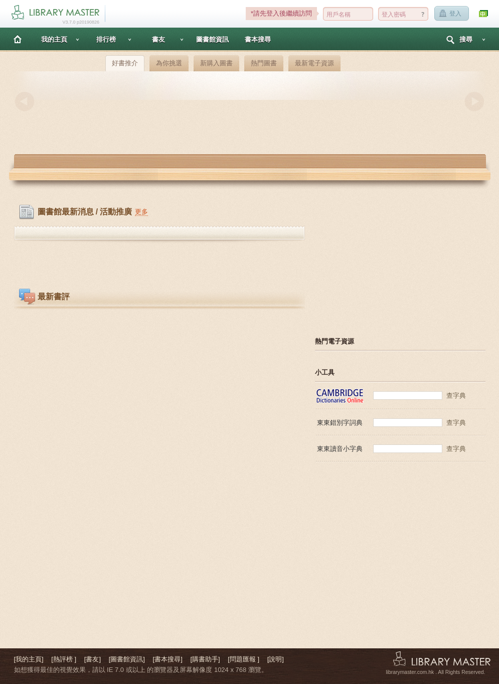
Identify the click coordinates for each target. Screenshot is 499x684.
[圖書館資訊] (127, 659)
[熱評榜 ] (63, 659)
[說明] (275, 659)
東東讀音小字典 (340, 448)
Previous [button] (25, 101)
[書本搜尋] (168, 659)
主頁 (18, 39)
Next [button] (474, 101)
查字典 (456, 395)
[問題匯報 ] (243, 659)
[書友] (92, 659)
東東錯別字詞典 (340, 422)
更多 (141, 211)
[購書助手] (205, 659)
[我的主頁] (29, 659)
